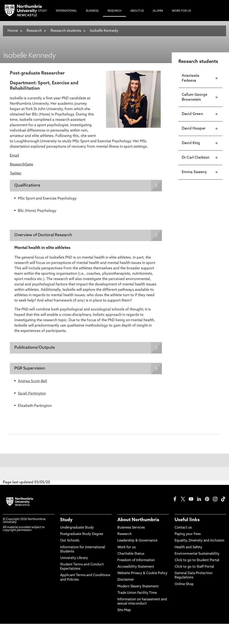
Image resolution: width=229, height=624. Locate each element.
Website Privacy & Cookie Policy (142, 573)
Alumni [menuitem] (158, 11)
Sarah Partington (32, 394)
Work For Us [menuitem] (181, 11)
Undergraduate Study (77, 528)
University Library (74, 558)
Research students (66, 31)
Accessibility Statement (135, 567)
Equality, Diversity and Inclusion (199, 541)
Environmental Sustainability (197, 554)
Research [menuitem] (114, 11)
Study (66, 520)
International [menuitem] (66, 11)
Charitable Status (130, 554)
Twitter (15, 173)
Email (14, 155)
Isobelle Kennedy (104, 31)
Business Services (131, 528)
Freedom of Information (136, 560)
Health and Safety (188, 547)
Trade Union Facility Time (137, 593)
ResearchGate (21, 164)
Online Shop (184, 584)
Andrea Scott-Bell (32, 382)
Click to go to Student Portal (197, 560)
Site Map (124, 610)
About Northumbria (138, 520)
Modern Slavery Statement (138, 586)
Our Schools (69, 541)
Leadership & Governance (137, 541)
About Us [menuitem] (137, 11)
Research (34, 31)
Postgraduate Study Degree (81, 534)
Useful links (187, 520)
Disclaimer (125, 580)
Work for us (126, 547)
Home (13, 31)
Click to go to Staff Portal (194, 567)
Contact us (183, 528)
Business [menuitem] (92, 11)
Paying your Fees (188, 534)
